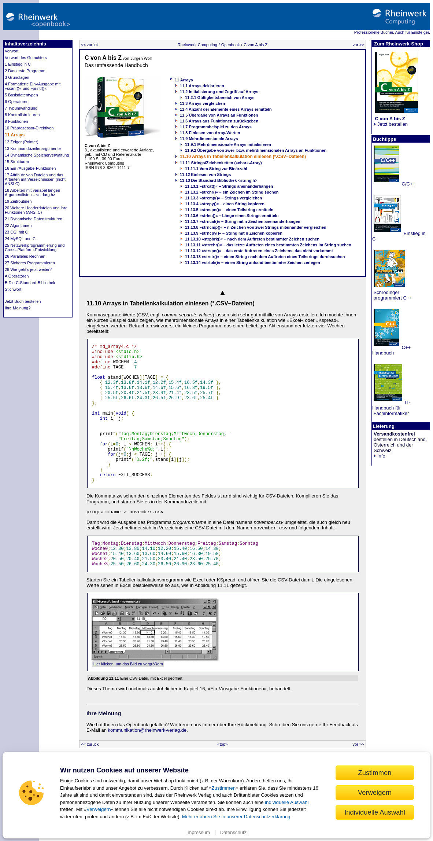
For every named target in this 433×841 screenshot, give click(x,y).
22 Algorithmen (18, 225)
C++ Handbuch (391, 350)
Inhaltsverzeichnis (25, 44)
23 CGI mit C (16, 232)
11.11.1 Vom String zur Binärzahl (216, 168)
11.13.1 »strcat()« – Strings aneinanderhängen (229, 186)
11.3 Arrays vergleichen (202, 103)
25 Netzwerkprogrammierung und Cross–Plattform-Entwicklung (34, 247)
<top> (222, 744)
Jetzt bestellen (391, 121)
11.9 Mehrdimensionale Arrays (209, 138)
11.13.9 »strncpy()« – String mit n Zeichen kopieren (233, 233)
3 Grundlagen (17, 77)
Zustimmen (223, 788)
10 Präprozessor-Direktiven (29, 128)
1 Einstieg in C (18, 64)
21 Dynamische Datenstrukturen (33, 219)
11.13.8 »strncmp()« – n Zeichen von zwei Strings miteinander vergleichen (255, 227)
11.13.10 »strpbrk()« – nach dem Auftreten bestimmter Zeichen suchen (252, 239)
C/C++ (407, 184)
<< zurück (90, 45)
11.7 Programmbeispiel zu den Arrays (216, 127)
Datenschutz (233, 832)
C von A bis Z (255, 45)
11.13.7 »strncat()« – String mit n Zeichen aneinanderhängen (242, 221)
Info (379, 456)
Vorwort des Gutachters (26, 57)
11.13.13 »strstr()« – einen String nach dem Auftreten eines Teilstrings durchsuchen (265, 256)
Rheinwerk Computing (197, 45)
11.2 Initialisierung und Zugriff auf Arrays (219, 91)
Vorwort (11, 51)
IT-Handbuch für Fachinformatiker (391, 408)
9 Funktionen (16, 121)
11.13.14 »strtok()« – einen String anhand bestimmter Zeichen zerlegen (252, 262)
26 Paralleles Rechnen (25, 256)
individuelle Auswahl (286, 802)
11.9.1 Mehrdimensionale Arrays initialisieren (228, 144)
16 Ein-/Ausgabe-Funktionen (30, 168)
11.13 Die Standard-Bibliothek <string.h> (219, 180)
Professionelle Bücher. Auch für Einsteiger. (392, 32)
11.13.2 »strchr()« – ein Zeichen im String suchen (232, 192)
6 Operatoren (17, 101)
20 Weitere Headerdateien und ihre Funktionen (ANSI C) (36, 210)
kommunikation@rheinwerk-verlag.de (147, 730)
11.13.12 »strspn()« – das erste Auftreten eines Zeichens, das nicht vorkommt (259, 251)
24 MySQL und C (20, 238)
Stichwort (13, 289)
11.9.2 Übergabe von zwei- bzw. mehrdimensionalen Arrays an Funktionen (255, 150)
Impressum (198, 832)
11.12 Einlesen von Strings (205, 174)
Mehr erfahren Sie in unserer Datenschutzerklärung (236, 816)
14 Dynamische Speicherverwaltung (37, 155)
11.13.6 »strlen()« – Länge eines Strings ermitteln (232, 215)
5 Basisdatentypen (21, 95)
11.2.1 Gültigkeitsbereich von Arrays (220, 97)
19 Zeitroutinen (18, 201)
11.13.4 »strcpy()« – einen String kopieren (224, 204)
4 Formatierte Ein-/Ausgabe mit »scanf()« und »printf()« (32, 86)
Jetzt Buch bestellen (23, 301)
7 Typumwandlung (21, 108)
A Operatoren (17, 276)
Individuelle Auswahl (374, 812)
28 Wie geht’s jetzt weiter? (28, 269)
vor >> (358, 45)
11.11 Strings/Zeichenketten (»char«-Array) (221, 163)
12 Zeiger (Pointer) (21, 142)
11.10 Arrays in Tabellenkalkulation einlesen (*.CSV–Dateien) (243, 156)
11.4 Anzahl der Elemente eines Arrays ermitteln (225, 109)
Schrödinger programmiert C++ (392, 295)
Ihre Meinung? (17, 308)
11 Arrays (15, 134)
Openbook (230, 45)
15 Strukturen (17, 161)
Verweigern (98, 809)
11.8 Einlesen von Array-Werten (210, 133)
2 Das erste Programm (25, 71)
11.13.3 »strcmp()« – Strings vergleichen (223, 198)
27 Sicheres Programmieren (30, 263)
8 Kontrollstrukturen (22, 115)
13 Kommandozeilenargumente (33, 148)
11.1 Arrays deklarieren (202, 86)
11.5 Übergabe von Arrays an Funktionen (219, 115)
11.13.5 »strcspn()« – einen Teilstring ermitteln (229, 210)
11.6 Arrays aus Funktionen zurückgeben (219, 121)
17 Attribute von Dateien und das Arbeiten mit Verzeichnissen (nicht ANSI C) (35, 179)
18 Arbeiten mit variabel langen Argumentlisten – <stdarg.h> (32, 192)
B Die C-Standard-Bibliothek (30, 282)
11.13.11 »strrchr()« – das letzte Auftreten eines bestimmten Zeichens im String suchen (268, 245)
